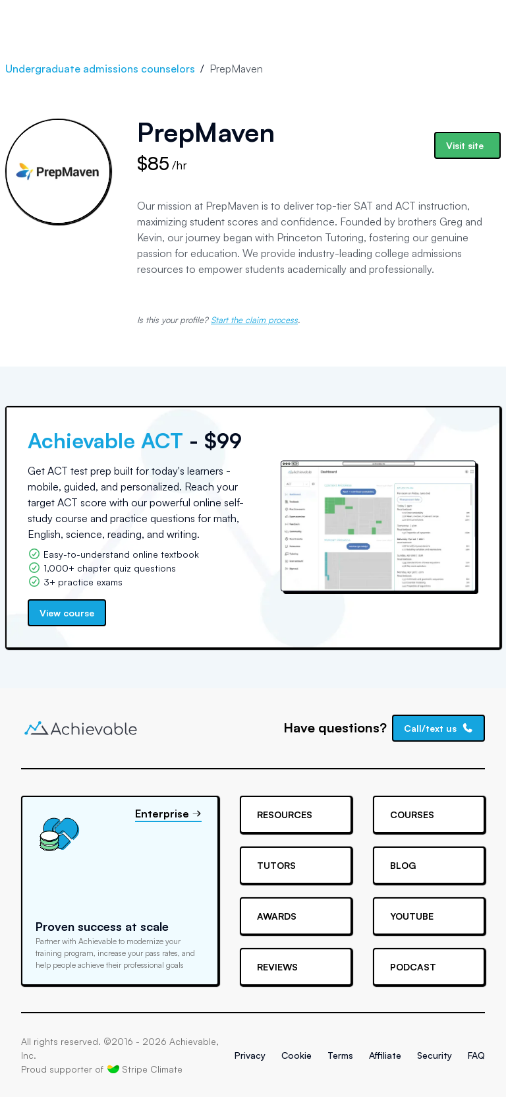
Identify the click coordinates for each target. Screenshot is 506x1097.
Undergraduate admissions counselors (100, 68)
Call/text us (439, 728)
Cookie (296, 1055)
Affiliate (385, 1055)
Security (434, 1055)
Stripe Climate (145, 1069)
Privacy (250, 1055)
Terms (340, 1055)
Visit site (465, 145)
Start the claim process (254, 319)
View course (67, 612)
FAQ (476, 1055)
